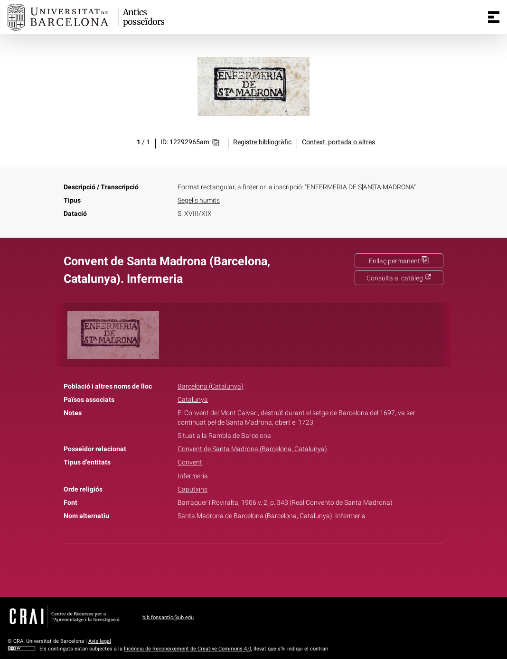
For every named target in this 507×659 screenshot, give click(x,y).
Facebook (227, 569)
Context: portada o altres (338, 142)
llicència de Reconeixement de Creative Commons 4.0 (187, 649)
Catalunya (193, 400)
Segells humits (199, 200)
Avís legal (99, 641)
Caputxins (192, 489)
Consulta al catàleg (399, 278)
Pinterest (270, 569)
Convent (190, 462)
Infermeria (193, 476)
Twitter (248, 569)
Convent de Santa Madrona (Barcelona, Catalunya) (252, 449)
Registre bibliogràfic (262, 142)
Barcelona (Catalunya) (211, 386)
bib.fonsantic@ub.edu (168, 617)
